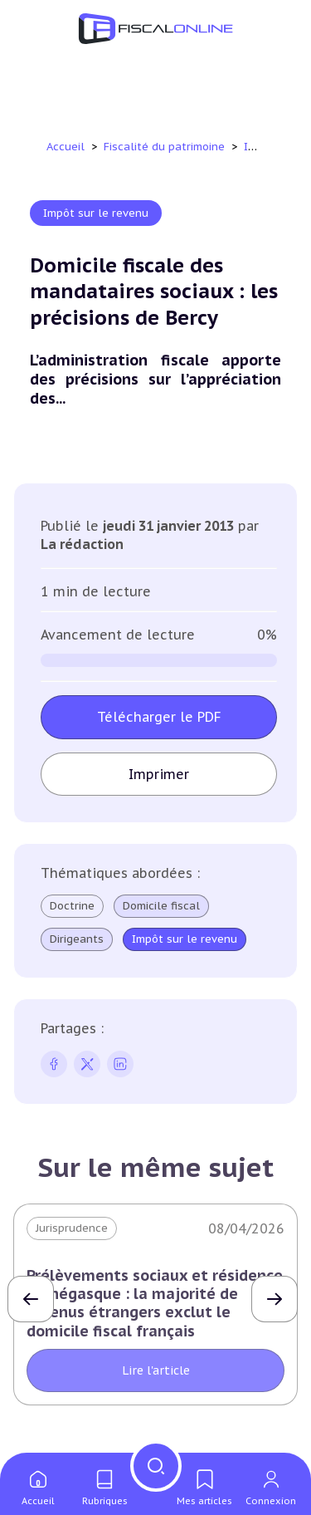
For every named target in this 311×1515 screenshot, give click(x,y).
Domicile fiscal (161, 906)
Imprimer (159, 774)
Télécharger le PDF (159, 716)
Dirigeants (77, 939)
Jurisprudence (72, 1228)
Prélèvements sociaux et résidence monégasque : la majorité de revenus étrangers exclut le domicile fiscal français (155, 1303)
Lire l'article (156, 1370)
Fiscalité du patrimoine (166, 147)
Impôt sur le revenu (95, 213)
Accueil (65, 147)
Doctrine (72, 906)
